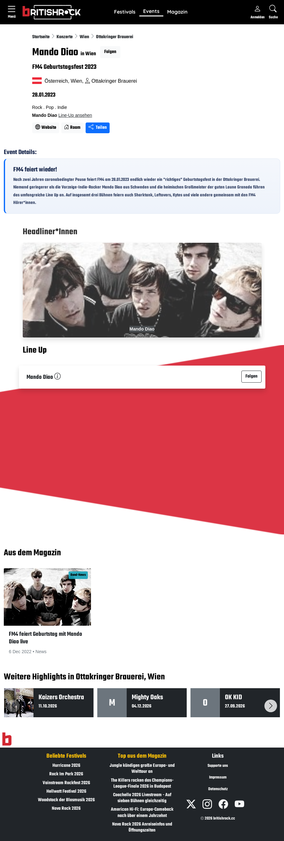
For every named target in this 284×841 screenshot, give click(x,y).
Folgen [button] (110, 52)
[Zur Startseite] (7, 739)
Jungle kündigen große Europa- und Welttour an (142, 768)
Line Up (35, 350)
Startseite (41, 37)
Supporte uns (218, 766)
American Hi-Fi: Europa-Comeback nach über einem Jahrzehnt (142, 812)
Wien (85, 37)
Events (151, 11)
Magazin (177, 12)
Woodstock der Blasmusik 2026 (66, 800)
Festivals (125, 12)
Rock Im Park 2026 (66, 774)
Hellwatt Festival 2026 (66, 791)
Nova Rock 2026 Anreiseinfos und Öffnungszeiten (142, 827)
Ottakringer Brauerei (114, 37)
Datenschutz (218, 789)
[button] (124, 12)
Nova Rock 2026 (66, 808)
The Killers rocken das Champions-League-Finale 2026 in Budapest (142, 783)
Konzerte (65, 37)
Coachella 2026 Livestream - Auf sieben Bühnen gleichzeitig (142, 798)
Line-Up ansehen (75, 115)
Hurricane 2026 (66, 765)
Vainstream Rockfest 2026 (66, 783)
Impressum (218, 777)
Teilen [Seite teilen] (97, 127)
